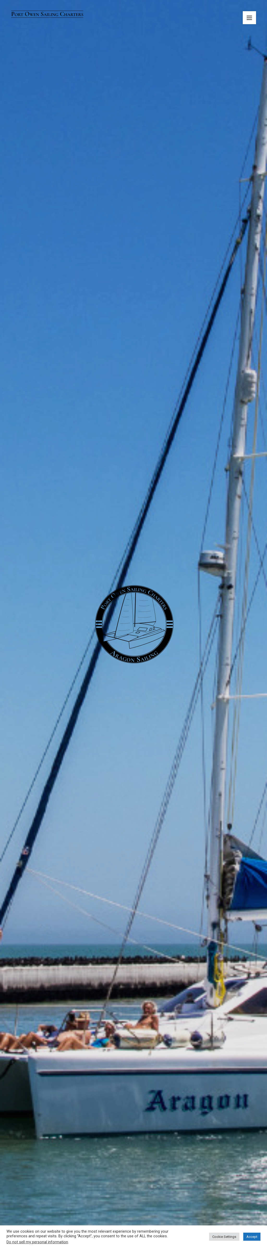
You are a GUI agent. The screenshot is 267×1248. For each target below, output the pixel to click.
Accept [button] (251, 1237)
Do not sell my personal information (37, 1242)
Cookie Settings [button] (224, 1237)
